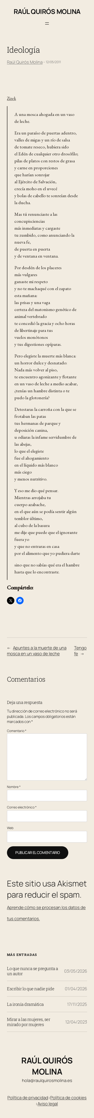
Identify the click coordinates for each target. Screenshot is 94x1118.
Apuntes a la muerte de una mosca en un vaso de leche (36, 651)
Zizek (11, 98)
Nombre (14, 787)
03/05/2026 (75, 971)
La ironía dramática (25, 1004)
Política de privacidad (27, 1097)
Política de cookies (68, 1097)
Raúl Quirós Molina (47, 11)
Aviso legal (48, 1103)
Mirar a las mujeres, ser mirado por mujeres (28, 1022)
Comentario (16, 731)
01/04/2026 (76, 988)
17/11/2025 (77, 1004)
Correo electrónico (22, 807)
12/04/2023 (76, 1022)
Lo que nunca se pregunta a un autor (32, 971)
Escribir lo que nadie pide (30, 988)
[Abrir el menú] (47, 23)
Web (10, 828)
